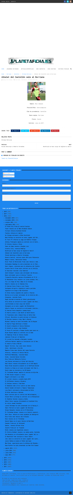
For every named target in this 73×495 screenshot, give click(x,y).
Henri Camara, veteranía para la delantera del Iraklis (22, 266)
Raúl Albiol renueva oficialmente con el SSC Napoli (21, 363)
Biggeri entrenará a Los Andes (14, 377)
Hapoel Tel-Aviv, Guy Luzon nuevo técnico (18, 346)
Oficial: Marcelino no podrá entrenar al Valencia (20, 317)
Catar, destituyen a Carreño (14, 348)
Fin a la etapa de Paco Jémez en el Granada (19, 282)
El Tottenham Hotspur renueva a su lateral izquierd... (22, 412)
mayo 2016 (8, 455)
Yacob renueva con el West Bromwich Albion (18, 229)
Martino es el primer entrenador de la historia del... (22, 295)
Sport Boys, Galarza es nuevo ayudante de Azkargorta (21, 414)
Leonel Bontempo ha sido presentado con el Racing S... (22, 406)
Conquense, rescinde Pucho (13, 297)
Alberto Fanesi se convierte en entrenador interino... (22, 308)
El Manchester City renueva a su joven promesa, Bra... (22, 279)
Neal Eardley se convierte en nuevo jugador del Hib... (22, 237)
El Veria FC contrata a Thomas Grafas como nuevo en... (22, 330)
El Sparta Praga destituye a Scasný (16, 324)
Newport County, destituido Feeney (16, 259)
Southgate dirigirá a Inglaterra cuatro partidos (20, 288)
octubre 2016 (9, 222)
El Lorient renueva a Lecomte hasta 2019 (18, 379)
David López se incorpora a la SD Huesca (17, 370)
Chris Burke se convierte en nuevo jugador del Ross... (22, 302)
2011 (5, 466)
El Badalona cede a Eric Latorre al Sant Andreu (20, 386)
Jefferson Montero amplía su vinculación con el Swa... (22, 341)
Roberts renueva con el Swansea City (16, 284)
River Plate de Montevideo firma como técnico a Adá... (22, 262)
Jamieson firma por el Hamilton (15, 337)
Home (2, 69)
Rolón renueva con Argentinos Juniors (16, 430)
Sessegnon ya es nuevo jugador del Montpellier (19, 306)
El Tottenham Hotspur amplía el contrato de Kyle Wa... (22, 372)
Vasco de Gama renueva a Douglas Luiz (17, 246)
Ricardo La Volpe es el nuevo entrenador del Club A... (22, 368)
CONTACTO (13, 1)
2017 (5, 214)
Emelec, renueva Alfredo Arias (14, 425)
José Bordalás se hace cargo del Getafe (17, 304)
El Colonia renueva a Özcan (13, 244)
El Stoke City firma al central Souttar (17, 226)
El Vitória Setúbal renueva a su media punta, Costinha (22, 432)
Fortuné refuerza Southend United (15, 231)
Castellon (16, 74)
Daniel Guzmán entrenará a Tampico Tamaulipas (19, 388)
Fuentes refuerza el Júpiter (14, 233)
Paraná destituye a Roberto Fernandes (17, 255)
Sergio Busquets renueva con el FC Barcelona (19, 410)
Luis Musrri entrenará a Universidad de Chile (19, 390)
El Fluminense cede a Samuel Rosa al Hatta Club (20, 315)
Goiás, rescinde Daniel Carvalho (15, 357)
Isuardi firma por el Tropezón (14, 428)
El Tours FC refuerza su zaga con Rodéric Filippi (20, 240)
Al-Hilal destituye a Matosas (14, 392)
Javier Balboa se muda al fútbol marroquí (18, 441)
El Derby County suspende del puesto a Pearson (19, 293)
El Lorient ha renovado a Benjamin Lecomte (18, 339)
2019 (5, 211)
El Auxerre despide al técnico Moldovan (17, 326)
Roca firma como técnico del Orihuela (17, 417)
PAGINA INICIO (5, 1)
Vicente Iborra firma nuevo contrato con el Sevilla (21, 268)
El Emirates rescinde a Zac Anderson (16, 271)
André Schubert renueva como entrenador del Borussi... (22, 273)
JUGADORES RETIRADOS (13, 69)
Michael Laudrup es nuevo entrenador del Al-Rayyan (21, 321)
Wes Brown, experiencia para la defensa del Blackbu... (22, 443)
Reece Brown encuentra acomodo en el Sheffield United (22, 366)
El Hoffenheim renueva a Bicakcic (15, 381)
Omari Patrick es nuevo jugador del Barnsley (19, 408)
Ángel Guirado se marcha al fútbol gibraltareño (20, 299)
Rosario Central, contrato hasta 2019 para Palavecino (22, 257)
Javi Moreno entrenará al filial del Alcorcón (19, 361)
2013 (5, 462)
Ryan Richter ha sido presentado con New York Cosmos (21, 445)
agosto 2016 (9, 448)
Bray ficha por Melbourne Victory (15, 359)
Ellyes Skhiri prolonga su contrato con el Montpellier (22, 397)
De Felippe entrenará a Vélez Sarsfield (17, 235)
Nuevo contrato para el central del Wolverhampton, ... (22, 394)
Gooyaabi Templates (30, 493)
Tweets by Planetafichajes (9, 158)
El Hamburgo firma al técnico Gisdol (16, 335)
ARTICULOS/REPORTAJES (27, 69)
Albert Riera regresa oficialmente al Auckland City (21, 401)
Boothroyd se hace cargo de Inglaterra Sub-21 (19, 251)
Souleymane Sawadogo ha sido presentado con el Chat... (22, 264)
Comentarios (7, 176)
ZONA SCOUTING (52, 69)
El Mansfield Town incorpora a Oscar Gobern (19, 436)
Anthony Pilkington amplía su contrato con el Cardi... (22, 242)
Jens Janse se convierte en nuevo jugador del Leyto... (22, 439)
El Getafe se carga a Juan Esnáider (16, 328)
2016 (5, 216)
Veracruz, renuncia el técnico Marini (16, 352)
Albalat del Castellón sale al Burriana (17, 253)
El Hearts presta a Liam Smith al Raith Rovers (20, 313)
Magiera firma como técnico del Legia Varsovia (20, 350)
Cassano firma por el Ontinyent (15, 423)
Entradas (6, 173)
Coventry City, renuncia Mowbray (15, 248)
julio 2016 (9, 450)
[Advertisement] (36, 31)
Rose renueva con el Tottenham (14, 419)
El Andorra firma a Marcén (13, 344)
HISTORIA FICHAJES (63, 69)
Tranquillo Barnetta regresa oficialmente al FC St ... (22, 277)
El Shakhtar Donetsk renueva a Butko (16, 399)
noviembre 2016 (10, 220)
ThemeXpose (11, 493)
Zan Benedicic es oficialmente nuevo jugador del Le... (22, 434)
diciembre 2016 (10, 218)
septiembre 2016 (10, 224)
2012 (5, 464)
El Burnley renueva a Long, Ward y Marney (18, 319)
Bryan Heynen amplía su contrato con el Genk (19, 332)
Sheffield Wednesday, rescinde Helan (16, 355)
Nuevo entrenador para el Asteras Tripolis (18, 275)
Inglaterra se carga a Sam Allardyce (16, 290)
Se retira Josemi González (13, 403)
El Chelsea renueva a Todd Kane (15, 383)
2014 (5, 460)
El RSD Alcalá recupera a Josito (15, 375)
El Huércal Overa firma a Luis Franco (17, 286)
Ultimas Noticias (26, 74)
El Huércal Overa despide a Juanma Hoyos (18, 310)
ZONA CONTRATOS (40, 69)
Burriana (9, 74)
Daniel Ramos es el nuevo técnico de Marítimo (19, 421)
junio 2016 (9, 453)
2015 (5, 458)
